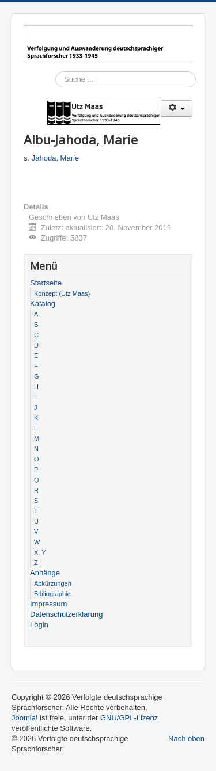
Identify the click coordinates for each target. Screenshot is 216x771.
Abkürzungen (52, 583)
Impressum (48, 604)
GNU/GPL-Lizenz (129, 717)
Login (39, 624)
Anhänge (45, 572)
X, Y (40, 552)
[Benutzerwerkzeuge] (176, 108)
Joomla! (25, 717)
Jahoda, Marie (55, 158)
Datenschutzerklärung (66, 614)
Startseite (46, 282)
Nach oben (186, 738)
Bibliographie (52, 593)
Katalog (42, 303)
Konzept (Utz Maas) (62, 293)
